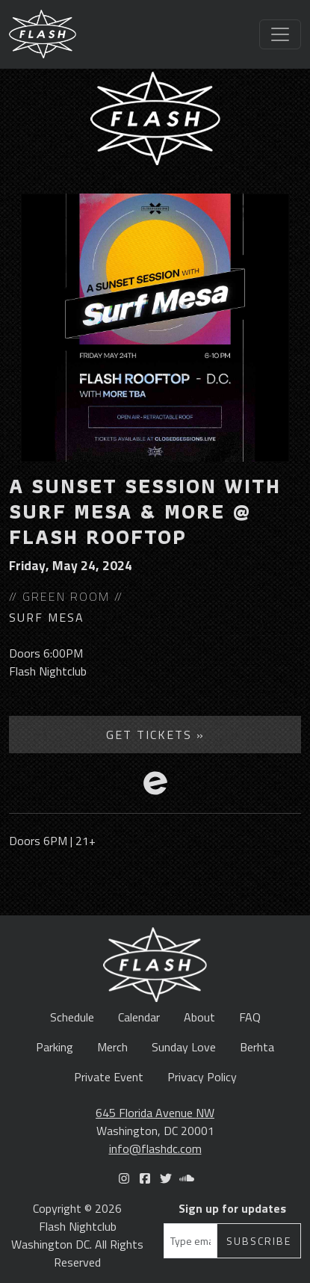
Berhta (257, 1047)
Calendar (139, 1017)
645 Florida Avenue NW (155, 1113)
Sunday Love (184, 1047)
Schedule (72, 1017)
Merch (112, 1047)
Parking (54, 1047)
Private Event (108, 1077)
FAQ (250, 1017)
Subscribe (258, 1241)
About (199, 1017)
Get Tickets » (155, 734)
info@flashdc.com (155, 1148)
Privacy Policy (202, 1077)
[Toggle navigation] (280, 34)
